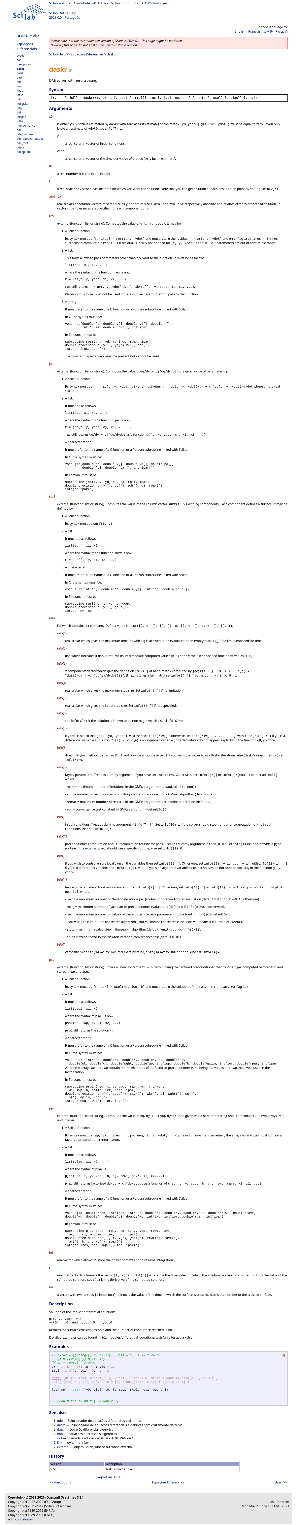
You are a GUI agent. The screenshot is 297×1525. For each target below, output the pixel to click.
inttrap (21, 121)
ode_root (22, 143)
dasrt (20, 73)
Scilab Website (60, 3)
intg (19, 108)
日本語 (268, 31)
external (63, 223)
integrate (22, 104)
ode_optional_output (30, 139)
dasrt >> (281, 1482)
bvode (20, 55)
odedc (20, 147)
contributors (24, 1519)
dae (19, 60)
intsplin (21, 117)
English (240, 31)
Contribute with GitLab (91, 3)
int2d (20, 90)
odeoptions (24, 152)
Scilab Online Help (62, 13)
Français (254, 31)
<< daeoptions (60, 1482)
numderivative (26, 125)
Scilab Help (28, 35)
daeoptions (24, 64)
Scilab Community (124, 3)
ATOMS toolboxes (155, 3)
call (59, 1438)
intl (19, 112)
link (59, 1442)
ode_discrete (25, 134)
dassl (20, 77)
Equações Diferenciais (27, 46)
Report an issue (108, 1477)
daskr (20, 69)
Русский (282, 31)
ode (19, 130)
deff (55, 1378)
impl (19, 86)
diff (19, 82)
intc (19, 99)
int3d (20, 95)
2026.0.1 (133, 41)
